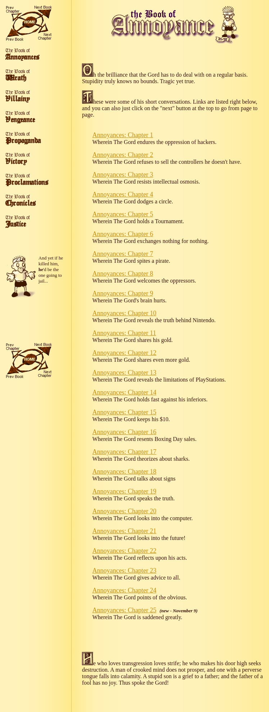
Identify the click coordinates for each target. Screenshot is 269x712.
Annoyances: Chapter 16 (124, 432)
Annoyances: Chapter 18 (124, 471)
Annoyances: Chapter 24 (124, 590)
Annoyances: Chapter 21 (124, 531)
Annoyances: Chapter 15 (124, 412)
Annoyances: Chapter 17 (124, 451)
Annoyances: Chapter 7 (122, 253)
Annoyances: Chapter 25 (124, 610)
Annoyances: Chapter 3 (122, 174)
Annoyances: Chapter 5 (122, 214)
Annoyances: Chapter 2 (122, 154)
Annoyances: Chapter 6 (122, 234)
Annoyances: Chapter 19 (124, 491)
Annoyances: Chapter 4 (122, 194)
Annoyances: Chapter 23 (124, 570)
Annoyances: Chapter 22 (124, 550)
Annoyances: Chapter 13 (124, 372)
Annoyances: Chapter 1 (122, 135)
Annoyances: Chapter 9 (122, 293)
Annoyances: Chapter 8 (122, 273)
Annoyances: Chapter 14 (124, 392)
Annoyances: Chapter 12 (124, 352)
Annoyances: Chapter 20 (124, 511)
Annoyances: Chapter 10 (124, 313)
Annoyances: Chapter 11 (124, 333)
